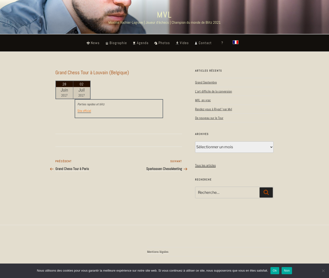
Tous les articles (205, 165)
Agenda (142, 43)
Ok (275, 270)
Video (184, 43)
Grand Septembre (206, 82)
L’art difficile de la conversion (213, 91)
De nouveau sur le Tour (209, 118)
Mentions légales (158, 252)
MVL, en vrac (203, 100)
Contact (205, 43)
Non (287, 270)
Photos (164, 43)
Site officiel (84, 111)
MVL (164, 14)
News (95, 43)
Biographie (118, 43)
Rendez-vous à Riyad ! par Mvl (213, 109)
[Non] (323, 270)
